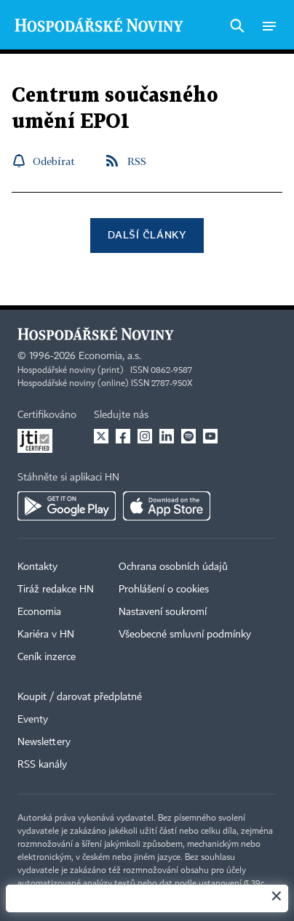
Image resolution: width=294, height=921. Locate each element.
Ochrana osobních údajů (173, 567)
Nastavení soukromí (163, 612)
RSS (136, 161)
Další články (147, 234)
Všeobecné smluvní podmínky (185, 635)
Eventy (32, 720)
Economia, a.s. (110, 356)
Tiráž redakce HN (55, 589)
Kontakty (37, 567)
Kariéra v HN (45, 635)
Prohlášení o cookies (164, 589)
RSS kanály (42, 765)
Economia (39, 612)
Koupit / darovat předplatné (79, 697)
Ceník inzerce (46, 657)
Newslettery (44, 742)
